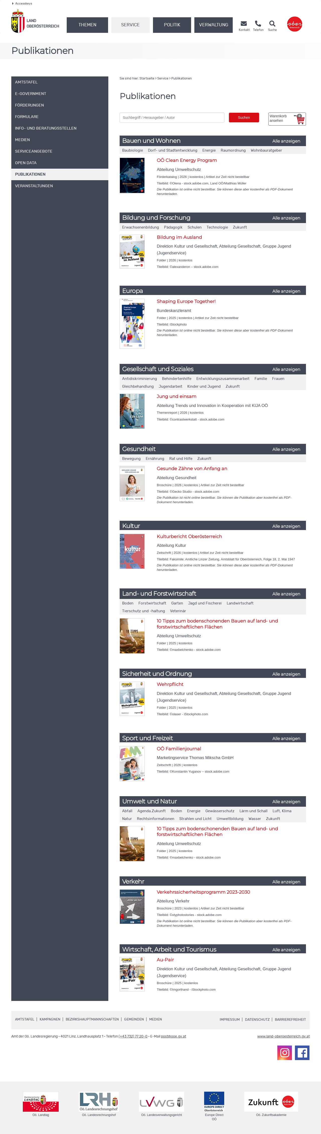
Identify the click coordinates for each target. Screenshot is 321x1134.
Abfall (127, 811)
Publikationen (181, 78)
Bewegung (131, 459)
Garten (177, 603)
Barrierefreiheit (290, 1019)
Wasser (255, 819)
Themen (87, 25)
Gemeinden (134, 1019)
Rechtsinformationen (155, 819)
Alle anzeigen (286, 141)
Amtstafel (24, 1019)
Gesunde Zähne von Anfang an (192, 468)
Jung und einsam (176, 396)
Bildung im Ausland (179, 237)
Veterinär (178, 611)
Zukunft (240, 227)
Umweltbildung (230, 819)
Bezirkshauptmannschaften (92, 1019)
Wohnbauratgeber (266, 150)
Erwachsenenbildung (140, 227)
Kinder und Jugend (204, 386)
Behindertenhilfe (176, 379)
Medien (155, 1019)
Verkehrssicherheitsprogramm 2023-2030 (203, 892)
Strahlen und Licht (195, 819)
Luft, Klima (282, 811)
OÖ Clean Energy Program (187, 160)
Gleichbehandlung (138, 386)
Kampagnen (50, 1019)
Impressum (230, 1019)
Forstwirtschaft (152, 603)
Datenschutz (257, 1019)
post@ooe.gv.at (173, 1036)
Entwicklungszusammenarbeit (223, 379)
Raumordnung (233, 150)
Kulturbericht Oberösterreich (189, 536)
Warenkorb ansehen (286, 118)
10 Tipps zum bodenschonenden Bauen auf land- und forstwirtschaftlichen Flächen (217, 624)
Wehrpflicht (170, 684)
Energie (209, 150)
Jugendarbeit (170, 386)
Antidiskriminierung (139, 379)
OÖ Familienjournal (179, 749)
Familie (261, 379)
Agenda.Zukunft (151, 811)
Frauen (278, 379)
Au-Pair (165, 960)
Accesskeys (22, 3)
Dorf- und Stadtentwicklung (172, 150)
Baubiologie (132, 150)
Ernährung (155, 459)
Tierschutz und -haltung (143, 611)
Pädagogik (173, 227)
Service (130, 25)
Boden (127, 603)
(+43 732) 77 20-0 (133, 1036)
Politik (172, 25)
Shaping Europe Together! (186, 301)
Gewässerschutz (219, 811)
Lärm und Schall (253, 811)
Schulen (195, 227)
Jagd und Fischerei (205, 603)
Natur (127, 819)
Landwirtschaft (240, 603)
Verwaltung (213, 25)
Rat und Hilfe (180, 459)
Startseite (146, 78)
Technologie (217, 227)
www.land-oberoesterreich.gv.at (283, 1036)
